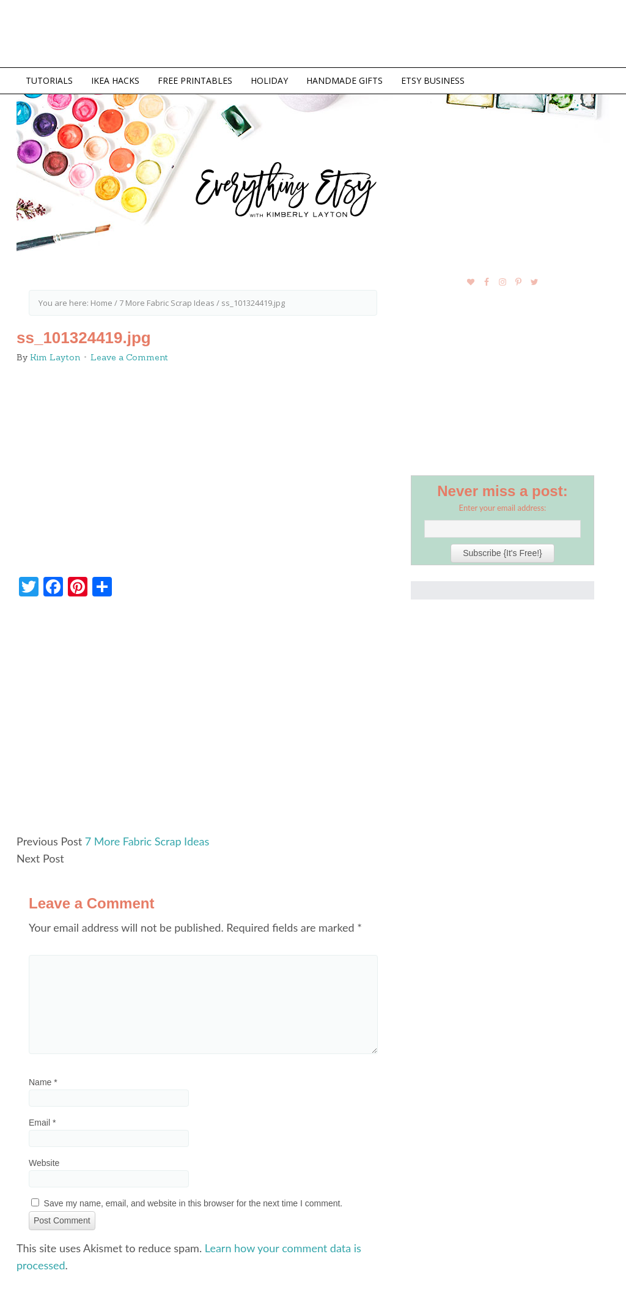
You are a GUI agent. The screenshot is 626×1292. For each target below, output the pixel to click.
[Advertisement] (203, 721)
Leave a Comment (129, 357)
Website (44, 1163)
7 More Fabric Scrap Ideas (147, 841)
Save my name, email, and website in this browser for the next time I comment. (193, 1203)
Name (43, 1082)
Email (42, 1122)
